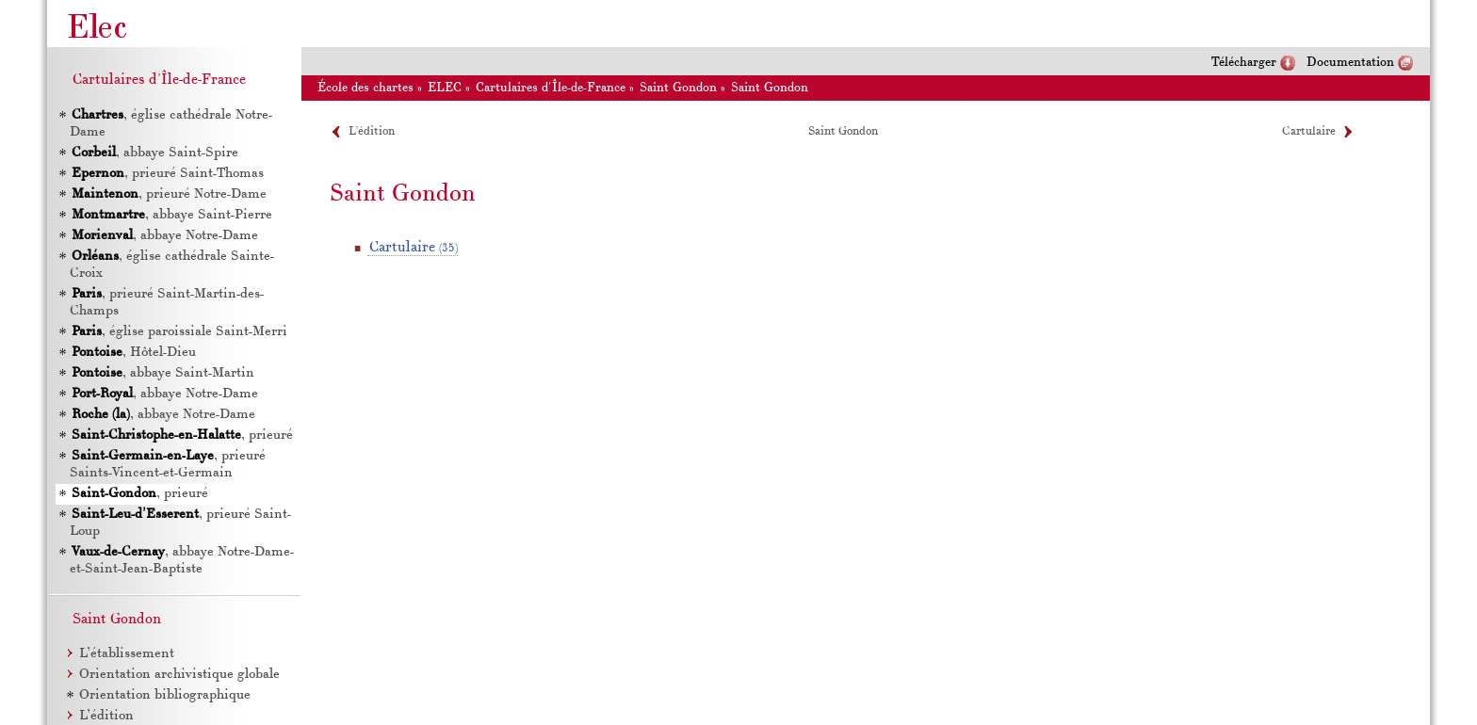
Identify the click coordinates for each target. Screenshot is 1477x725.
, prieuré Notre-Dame (169, 194)
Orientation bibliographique (165, 695)
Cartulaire (1309, 131)
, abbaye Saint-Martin (163, 373)
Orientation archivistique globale (179, 675)
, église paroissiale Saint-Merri (179, 332)
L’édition (372, 131)
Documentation (1350, 62)
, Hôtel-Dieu (134, 353)
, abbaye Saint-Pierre (172, 215)
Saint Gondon (678, 88)
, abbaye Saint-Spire (155, 153)
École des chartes (365, 88)
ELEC (445, 88)
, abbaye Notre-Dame (165, 236)
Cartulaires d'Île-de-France (550, 88)
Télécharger (1243, 62)
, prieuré (182, 435)
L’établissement (126, 654)
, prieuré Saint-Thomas (168, 174)
